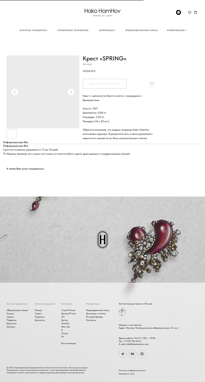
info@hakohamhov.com (137, 344)
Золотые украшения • (34, 30)
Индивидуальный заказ (141, 30)
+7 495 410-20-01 (132, 341)
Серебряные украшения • (74, 30)
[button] (189, 12)
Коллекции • (107, 30)
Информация (176, 30)
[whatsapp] (178, 14)
